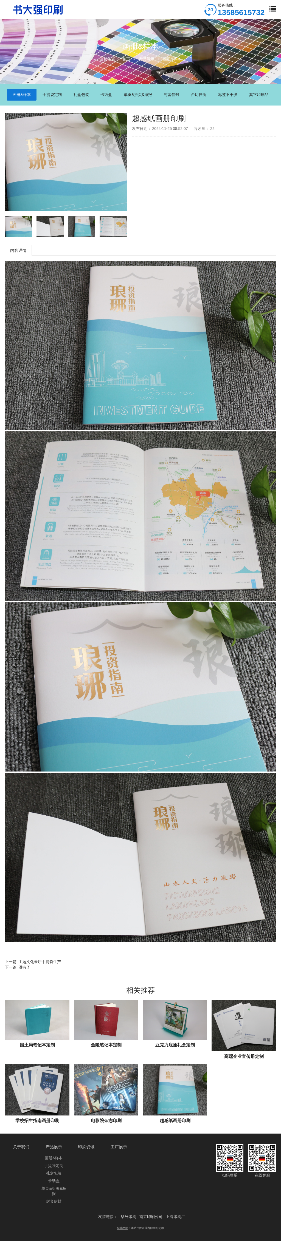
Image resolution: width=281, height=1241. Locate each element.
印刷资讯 (86, 1147)
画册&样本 (172, 59)
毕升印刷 (128, 1217)
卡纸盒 (54, 1181)
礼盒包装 (53, 1173)
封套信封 (53, 1201)
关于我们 (21, 1147)
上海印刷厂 (175, 1217)
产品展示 (146, 59)
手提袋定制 (53, 1166)
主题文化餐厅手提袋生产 (40, 962)
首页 (126, 59)
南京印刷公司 (150, 1217)
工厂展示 (119, 1147)
